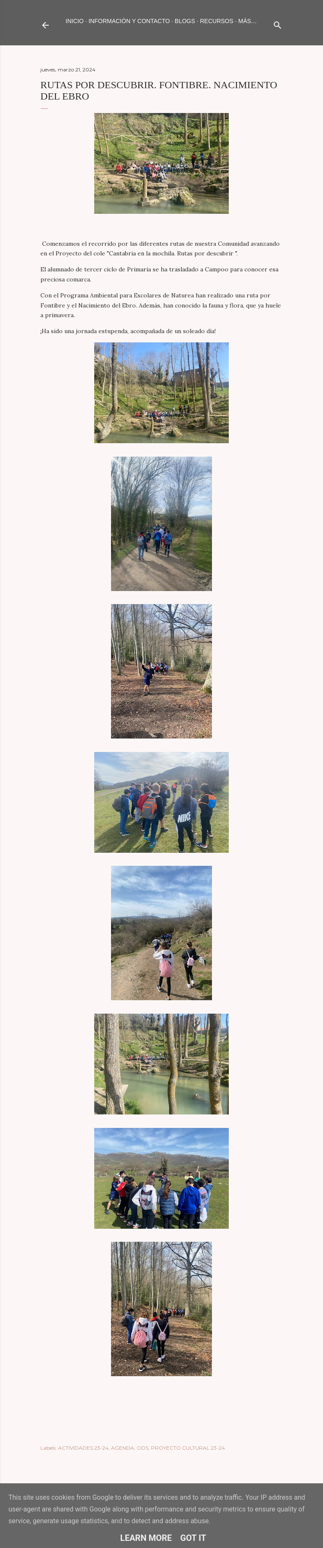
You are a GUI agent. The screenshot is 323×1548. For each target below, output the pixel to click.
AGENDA (122, 1448)
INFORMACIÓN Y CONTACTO (128, 21)
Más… (247, 21)
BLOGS (185, 21)
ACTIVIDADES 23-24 (83, 1448)
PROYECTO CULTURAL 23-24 (188, 1448)
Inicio (75, 21)
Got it (193, 1538)
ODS (142, 1448)
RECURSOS (216, 21)
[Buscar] (278, 23)
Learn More (146, 1538)
